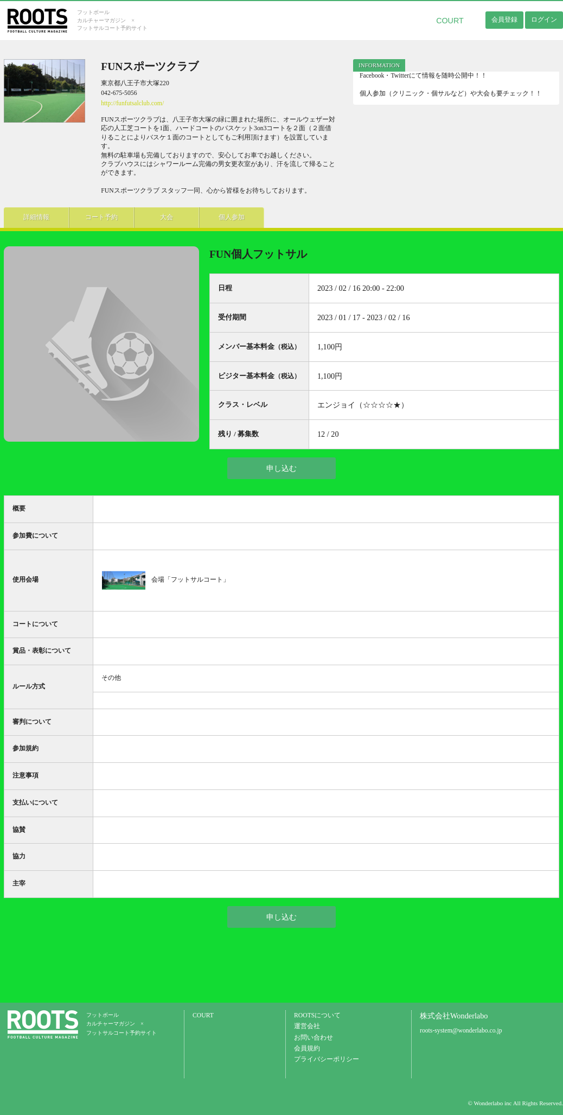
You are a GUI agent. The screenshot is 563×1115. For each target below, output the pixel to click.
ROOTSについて (317, 1015)
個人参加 (232, 217)
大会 (166, 217)
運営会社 (307, 1026)
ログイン (544, 19)
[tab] (379, 65)
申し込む (281, 468)
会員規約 (307, 1048)
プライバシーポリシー (326, 1059)
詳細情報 (36, 217)
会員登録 (504, 19)
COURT (450, 20)
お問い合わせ (313, 1037)
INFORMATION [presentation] (379, 65)
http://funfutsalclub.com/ (132, 103)
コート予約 (101, 217)
